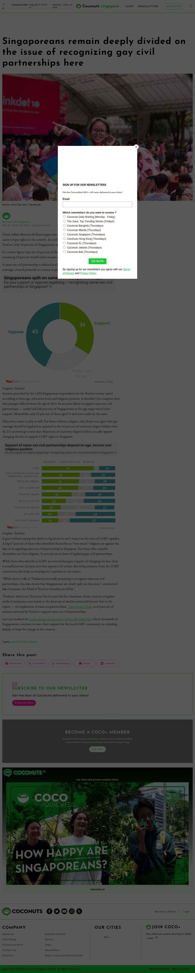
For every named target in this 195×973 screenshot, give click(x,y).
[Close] (136, 146)
